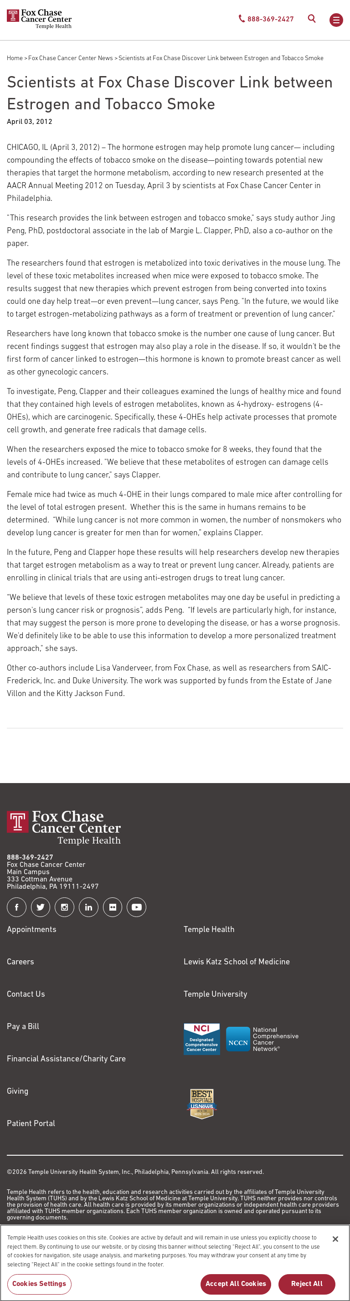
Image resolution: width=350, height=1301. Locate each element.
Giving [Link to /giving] (18, 1091)
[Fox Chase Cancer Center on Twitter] (41, 907)
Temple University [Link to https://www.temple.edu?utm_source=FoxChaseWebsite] (215, 994)
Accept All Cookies (236, 1287)
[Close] (335, 1243)
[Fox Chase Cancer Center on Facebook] (16, 907)
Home (15, 58)
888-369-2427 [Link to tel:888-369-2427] (30, 857)
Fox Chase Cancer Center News (70, 58)
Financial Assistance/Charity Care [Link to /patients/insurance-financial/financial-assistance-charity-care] (66, 1059)
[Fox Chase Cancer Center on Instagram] (64, 907)
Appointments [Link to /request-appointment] (32, 930)
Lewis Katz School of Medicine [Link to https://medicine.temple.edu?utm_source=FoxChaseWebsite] (237, 962)
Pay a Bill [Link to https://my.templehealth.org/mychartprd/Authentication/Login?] (23, 1027)
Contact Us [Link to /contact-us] (26, 994)
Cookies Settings (39, 1287)
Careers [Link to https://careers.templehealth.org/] (20, 962)
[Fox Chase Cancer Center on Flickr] (113, 907)
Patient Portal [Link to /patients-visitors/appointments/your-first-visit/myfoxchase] (31, 1124)
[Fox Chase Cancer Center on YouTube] (136, 907)
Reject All (307, 1287)
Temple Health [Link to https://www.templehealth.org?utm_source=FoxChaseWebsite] (209, 930)
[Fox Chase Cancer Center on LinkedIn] (88, 907)
